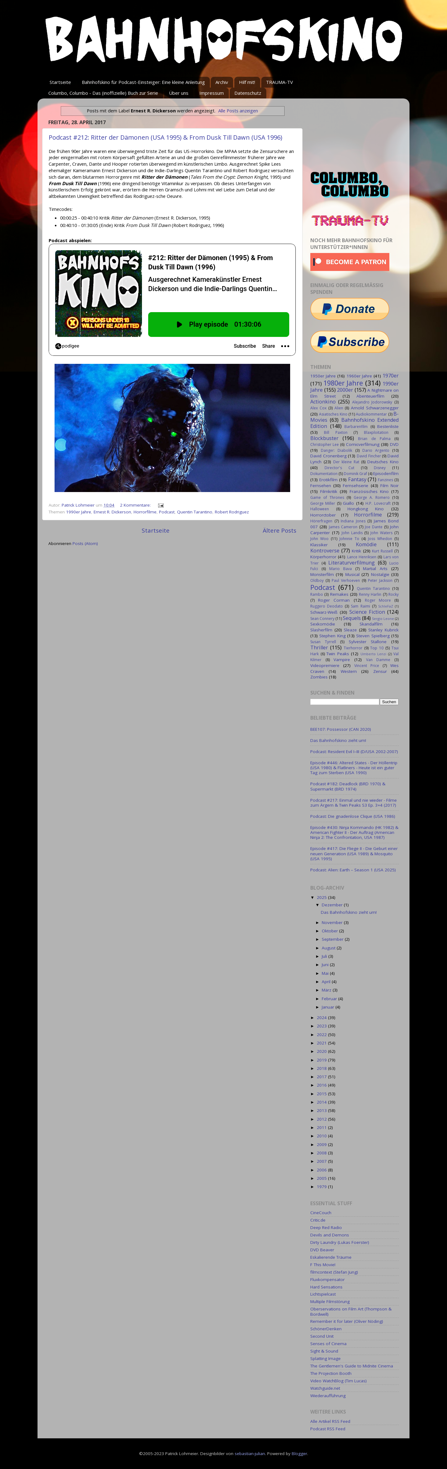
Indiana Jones (353, 521)
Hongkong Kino (365, 509)
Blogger (299, 1453)
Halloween (319, 509)
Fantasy (357, 479)
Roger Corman (334, 600)
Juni (326, 964)
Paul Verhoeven (346, 580)
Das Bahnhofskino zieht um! (338, 740)
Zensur (380, 671)
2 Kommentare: (136, 505)
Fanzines (385, 479)
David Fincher (369, 456)
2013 (322, 1110)
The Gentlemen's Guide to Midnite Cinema (351, 1366)
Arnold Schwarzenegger (375, 408)
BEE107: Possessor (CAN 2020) (340, 729)
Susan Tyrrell (323, 641)
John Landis (352, 532)
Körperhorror (323, 557)
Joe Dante (374, 527)
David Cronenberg (328, 456)
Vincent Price (366, 665)
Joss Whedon (380, 538)
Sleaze (350, 630)
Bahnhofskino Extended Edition (354, 422)
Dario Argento (375, 450)
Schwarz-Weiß (324, 612)
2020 (322, 1051)
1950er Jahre (323, 376)
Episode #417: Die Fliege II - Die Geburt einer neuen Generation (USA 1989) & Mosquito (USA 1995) (354, 853)
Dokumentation (324, 473)
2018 (322, 1068)
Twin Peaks (337, 653)
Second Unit (322, 1336)
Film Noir (389, 485)
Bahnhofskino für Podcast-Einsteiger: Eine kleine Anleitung (143, 82)
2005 (322, 1178)
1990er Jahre (78, 512)
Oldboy (317, 580)
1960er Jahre (359, 376)
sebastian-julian (250, 1453)
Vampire (342, 659)
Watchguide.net (325, 1388)
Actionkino (323, 401)
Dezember (333, 905)
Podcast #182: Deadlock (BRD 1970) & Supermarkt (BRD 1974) (347, 786)
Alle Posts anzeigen (238, 110)
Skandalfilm (371, 624)
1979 (322, 1186)
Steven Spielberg (372, 636)
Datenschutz (247, 93)
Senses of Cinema (328, 1343)
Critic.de (317, 1220)
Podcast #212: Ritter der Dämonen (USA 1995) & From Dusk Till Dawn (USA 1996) (165, 137)
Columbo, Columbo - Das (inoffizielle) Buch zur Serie (103, 93)
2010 (322, 1136)
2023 (322, 1026)
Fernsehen (320, 485)
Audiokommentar (371, 414)
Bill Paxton (335, 432)
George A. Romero (372, 497)
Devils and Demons (329, 1235)
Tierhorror (353, 648)
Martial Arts (375, 568)
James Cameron (343, 527)
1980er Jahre (343, 382)
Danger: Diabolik (336, 450)
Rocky (393, 594)
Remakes (339, 594)
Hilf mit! (247, 82)
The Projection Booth (331, 1373)
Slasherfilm (321, 630)
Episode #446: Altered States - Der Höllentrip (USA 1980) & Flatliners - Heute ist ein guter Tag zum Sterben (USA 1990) (353, 767)
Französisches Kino (369, 491)
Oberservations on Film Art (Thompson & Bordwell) (351, 1311)
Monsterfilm (322, 574)
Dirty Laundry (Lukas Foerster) (339, 1242)
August (329, 948)
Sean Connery (322, 618)
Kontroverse (324, 550)
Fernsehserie (355, 485)
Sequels (352, 618)
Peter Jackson (380, 580)
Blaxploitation (376, 432)
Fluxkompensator (327, 1279)
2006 (322, 1170)
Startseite (60, 82)
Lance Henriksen (361, 557)
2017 (322, 1076)
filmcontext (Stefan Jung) (334, 1272)
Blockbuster (324, 438)
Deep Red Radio (326, 1227)
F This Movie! (322, 1264)
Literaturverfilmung (351, 562)
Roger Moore (378, 600)
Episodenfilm (386, 473)
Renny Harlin (370, 594)
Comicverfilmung (362, 444)
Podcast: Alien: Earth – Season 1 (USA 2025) (353, 870)
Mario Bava (340, 568)
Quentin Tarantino (194, 512)
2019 (322, 1060)
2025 (322, 897)
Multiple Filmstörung (330, 1301)
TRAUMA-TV (279, 82)
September (333, 939)
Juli (325, 956)
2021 (322, 1043)
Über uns (178, 93)
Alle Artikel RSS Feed (330, 1421)
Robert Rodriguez (232, 512)
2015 (322, 1093)
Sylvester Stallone (368, 641)
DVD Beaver (322, 1250)
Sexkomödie (322, 624)
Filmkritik (328, 491)
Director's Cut (339, 467)
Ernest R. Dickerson (112, 512)
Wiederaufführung (328, 1395)
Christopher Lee (324, 444)
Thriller (319, 647)
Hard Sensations (326, 1287)
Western (349, 671)
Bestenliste (388, 426)
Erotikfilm (328, 479)
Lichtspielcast (323, 1294)
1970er (391, 375)
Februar (330, 998)
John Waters (381, 532)
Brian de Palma (374, 438)
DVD (394, 444)
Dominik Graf (355, 473)
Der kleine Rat (346, 461)
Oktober (330, 931)
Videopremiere (324, 665)
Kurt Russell (382, 551)
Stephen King (332, 636)
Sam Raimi (360, 606)
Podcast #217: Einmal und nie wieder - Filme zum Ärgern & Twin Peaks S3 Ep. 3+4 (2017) (353, 802)
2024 (322, 1017)
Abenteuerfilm (370, 396)
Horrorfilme (145, 512)
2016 (322, 1085)
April (327, 981)
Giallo (348, 503)
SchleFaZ (385, 606)
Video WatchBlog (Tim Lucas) (338, 1381)
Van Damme (378, 659)
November (333, 922)
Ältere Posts (279, 530)
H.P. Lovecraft (377, 503)
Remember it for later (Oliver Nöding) (346, 1321)
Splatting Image (325, 1358)
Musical (352, 574)
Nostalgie (380, 574)
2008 (322, 1153)
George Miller (322, 503)
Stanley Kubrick (383, 630)
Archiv (221, 82)
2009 (322, 1144)
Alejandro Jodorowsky (372, 402)
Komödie (366, 544)
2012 (322, 1119)
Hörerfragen (321, 521)
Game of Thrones (327, 497)
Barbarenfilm (356, 426)
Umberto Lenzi (374, 654)
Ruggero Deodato (326, 606)
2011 (322, 1127)
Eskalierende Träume (331, 1257)
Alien (338, 408)
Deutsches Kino (383, 461)
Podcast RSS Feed (327, 1429)
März (327, 990)
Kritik (356, 551)
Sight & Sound (324, 1351)
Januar (328, 1007)
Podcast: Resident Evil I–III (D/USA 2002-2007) (354, 751)
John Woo (319, 538)
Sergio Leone (383, 618)
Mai (326, 973)
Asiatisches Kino (333, 414)
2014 (322, 1102)
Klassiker (319, 544)
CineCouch (320, 1212)
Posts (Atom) (85, 543)
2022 (322, 1034)
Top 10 (376, 648)
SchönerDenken (326, 1329)
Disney (380, 467)
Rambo (316, 594)
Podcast (167, 512)
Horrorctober (323, 515)
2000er (345, 389)
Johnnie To (349, 538)
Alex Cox (318, 408)
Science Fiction (367, 611)
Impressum (211, 93)
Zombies (319, 677)
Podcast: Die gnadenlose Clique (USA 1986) (352, 816)
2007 (322, 1161)
